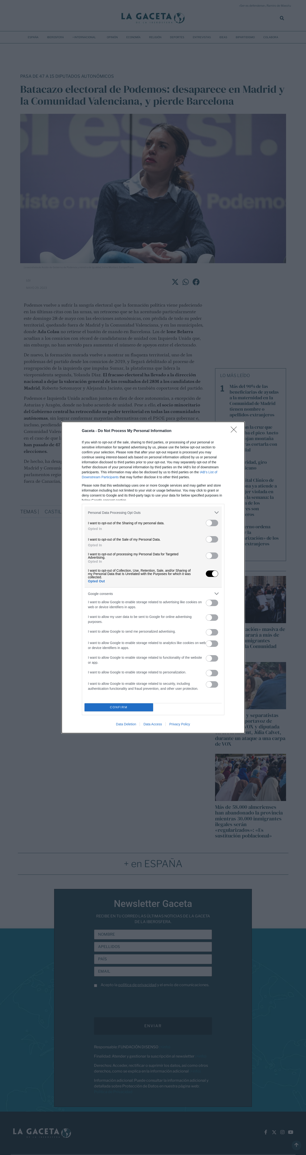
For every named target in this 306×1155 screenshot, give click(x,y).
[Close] (235, 431)
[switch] (212, 523)
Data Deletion (126, 724)
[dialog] (153, 577)
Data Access (152, 724)
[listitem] (153, 512)
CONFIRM (119, 707)
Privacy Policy (179, 724)
